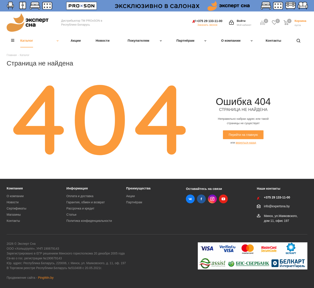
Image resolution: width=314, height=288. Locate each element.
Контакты (13, 221)
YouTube (223, 198)
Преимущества (138, 188)
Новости (13, 202)
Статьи (71, 214)
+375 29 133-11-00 (209, 21)
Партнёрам (134, 202)
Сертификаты (16, 208)
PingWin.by (46, 277)
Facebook (201, 198)
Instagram (212, 198)
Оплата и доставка (79, 196)
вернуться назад (246, 142)
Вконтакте (190, 198)
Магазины (14, 214)
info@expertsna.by (277, 206)
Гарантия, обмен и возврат (85, 202)
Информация (77, 188)
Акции (130, 196)
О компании (15, 196)
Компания (15, 188)
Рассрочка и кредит (80, 208)
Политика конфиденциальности (89, 221)
